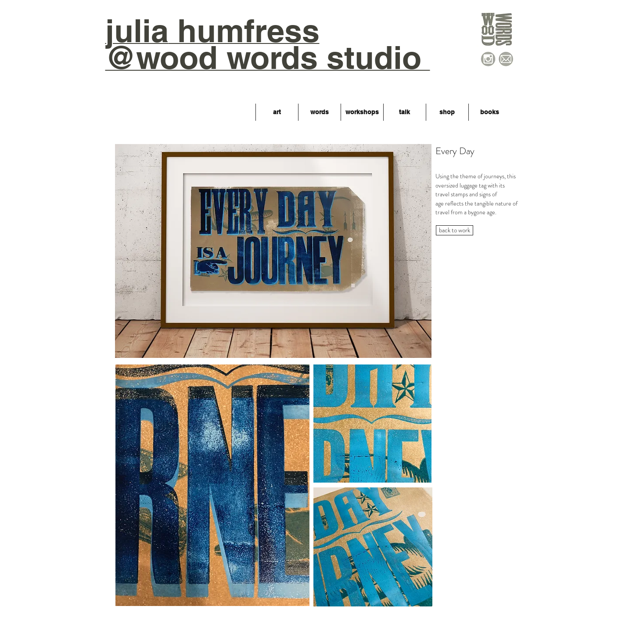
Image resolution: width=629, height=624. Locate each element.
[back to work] (454, 230)
